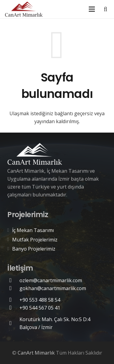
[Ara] (105, 9)
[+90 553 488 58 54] (13, 300)
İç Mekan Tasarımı (33, 230)
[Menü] (92, 9)
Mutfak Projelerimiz (34, 239)
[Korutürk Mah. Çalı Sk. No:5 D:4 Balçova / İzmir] (13, 323)
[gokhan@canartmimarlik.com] (13, 288)
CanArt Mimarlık (36, 352)
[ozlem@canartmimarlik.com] (13, 280)
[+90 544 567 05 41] (13, 307)
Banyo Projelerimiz (33, 248)
